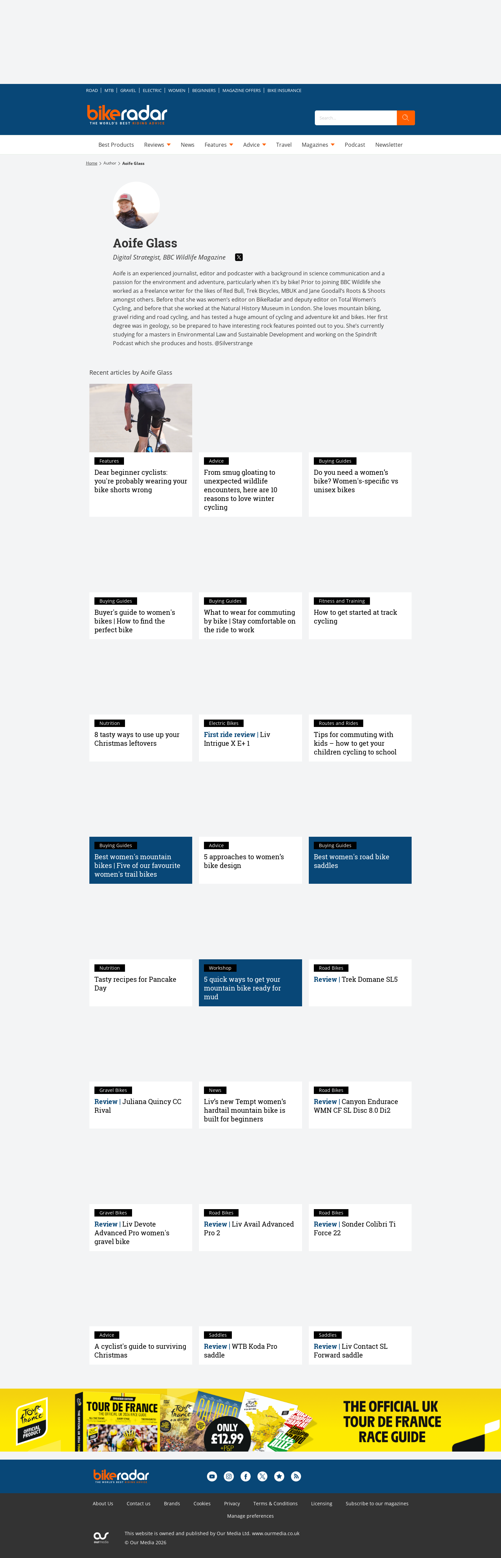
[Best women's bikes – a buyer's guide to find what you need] (141, 557)
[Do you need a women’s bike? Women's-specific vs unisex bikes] (360, 418)
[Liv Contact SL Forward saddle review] (360, 1292)
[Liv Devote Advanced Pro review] (141, 1169)
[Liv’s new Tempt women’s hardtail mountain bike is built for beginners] (250, 1047)
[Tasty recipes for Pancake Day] (141, 924)
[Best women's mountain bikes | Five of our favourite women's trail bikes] (141, 802)
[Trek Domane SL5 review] (360, 924)
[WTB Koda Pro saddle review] (250, 1292)
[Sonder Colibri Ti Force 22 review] (360, 1169)
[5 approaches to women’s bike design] (250, 802)
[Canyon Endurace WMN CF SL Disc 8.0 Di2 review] (360, 1047)
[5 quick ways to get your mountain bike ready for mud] (250, 924)
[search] (406, 117)
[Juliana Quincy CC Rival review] (141, 1047)
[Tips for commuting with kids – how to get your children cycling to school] (360, 680)
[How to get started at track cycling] (360, 557)
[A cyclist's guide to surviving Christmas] (141, 1292)
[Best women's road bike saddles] (360, 802)
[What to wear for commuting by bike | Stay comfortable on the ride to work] (250, 557)
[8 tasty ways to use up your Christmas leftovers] (141, 680)
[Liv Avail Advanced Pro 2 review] (250, 1169)
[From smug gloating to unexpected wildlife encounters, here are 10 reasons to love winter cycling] (250, 418)
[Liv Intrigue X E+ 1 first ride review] (250, 680)
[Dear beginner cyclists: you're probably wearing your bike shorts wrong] (141, 418)
